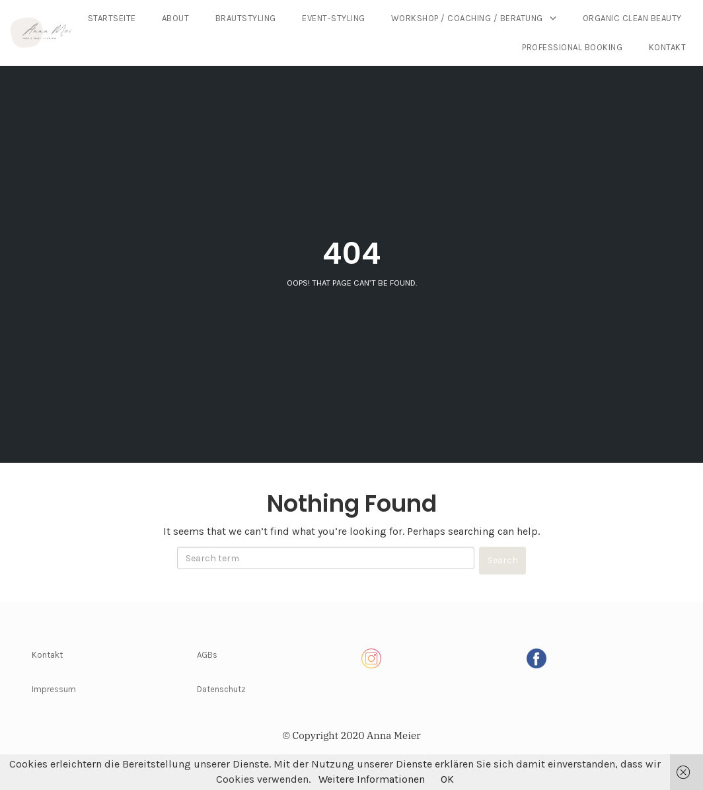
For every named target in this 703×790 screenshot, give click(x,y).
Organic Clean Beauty (446, 47)
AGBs (207, 655)
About (300, 18)
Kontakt (667, 47)
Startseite (237, 18)
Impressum (54, 689)
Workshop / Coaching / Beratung (592, 18)
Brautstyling (370, 18)
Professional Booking (572, 47)
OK (447, 779)
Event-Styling (458, 18)
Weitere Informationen (371, 779)
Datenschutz (221, 689)
